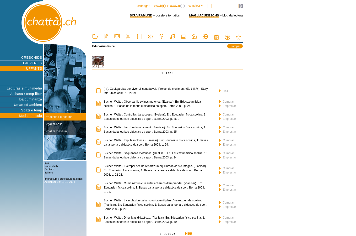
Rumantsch (51, 166)
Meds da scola (30, 116)
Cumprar (226, 101)
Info (46, 163)
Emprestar (227, 106)
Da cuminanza (30, 99)
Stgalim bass (54, 124)
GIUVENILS (32, 63)
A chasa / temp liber (26, 94)
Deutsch (49, 169)
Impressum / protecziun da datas (63, 178)
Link (223, 91)
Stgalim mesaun (56, 131)
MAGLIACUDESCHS (204, 15)
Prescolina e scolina (59, 117)
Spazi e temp (31, 110)
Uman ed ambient (28, 105)
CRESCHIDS (31, 57)
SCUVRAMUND (141, 15)
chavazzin (175, 6)
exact (160, 6)
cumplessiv (198, 6)
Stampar (235, 46)
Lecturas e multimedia (24, 88)
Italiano (48, 172)
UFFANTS (34, 68)
